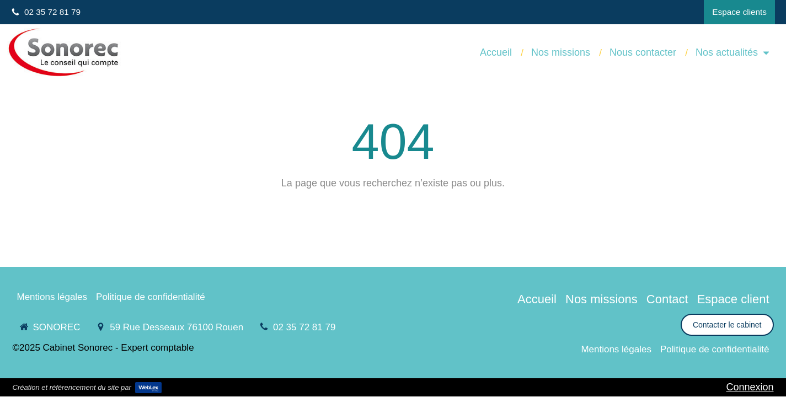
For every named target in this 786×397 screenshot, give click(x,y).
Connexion (749, 387)
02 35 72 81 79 (304, 327)
